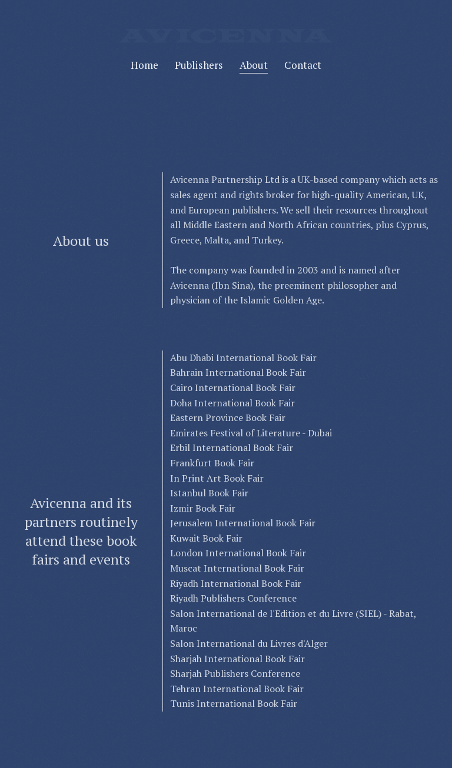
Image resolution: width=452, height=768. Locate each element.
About (254, 65)
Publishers (199, 65)
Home (144, 65)
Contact (302, 65)
